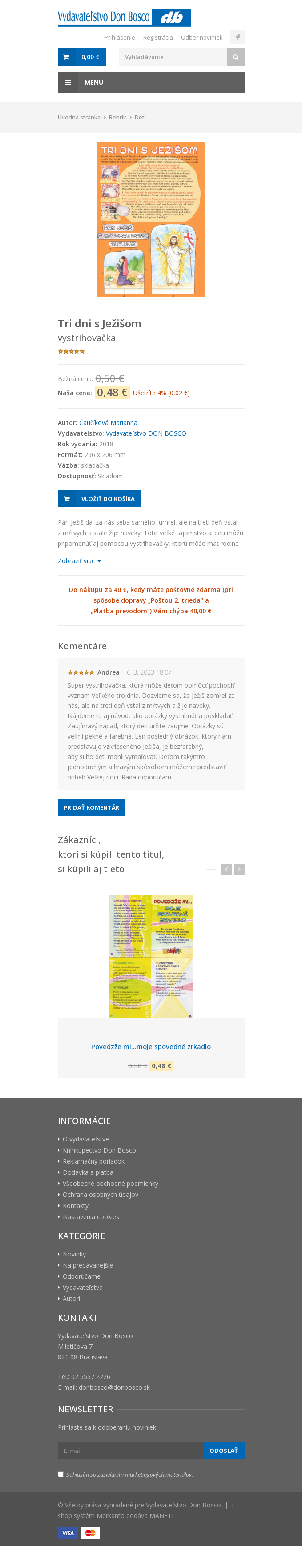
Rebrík (117, 117)
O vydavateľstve (86, 1139)
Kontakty (76, 1205)
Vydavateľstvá (83, 1287)
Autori (71, 1298)
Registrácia (158, 37)
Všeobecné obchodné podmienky (110, 1183)
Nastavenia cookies (91, 1216)
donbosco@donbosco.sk (114, 1387)
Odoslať (223, 1451)
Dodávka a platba (88, 1172)
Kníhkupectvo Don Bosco (99, 1150)
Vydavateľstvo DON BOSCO (146, 433)
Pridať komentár (91, 807)
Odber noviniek (202, 37)
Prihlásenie (120, 37)
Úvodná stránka (79, 117)
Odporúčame (82, 1276)
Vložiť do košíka (108, 499)
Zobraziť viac (79, 560)
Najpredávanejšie (88, 1265)
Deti (140, 117)
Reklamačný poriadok (94, 1161)
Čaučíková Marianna (108, 422)
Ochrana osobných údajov (100, 1194)
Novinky (74, 1254)
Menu (80, 82)
